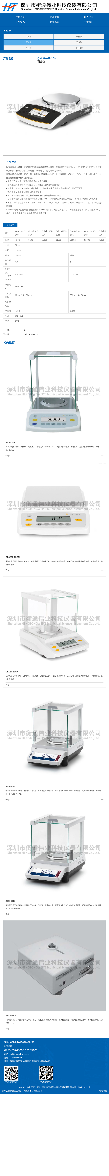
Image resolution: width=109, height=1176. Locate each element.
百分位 (28, 42)
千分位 (79, 42)
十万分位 (79, 48)
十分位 (79, 37)
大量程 (28, 37)
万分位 (28, 48)
